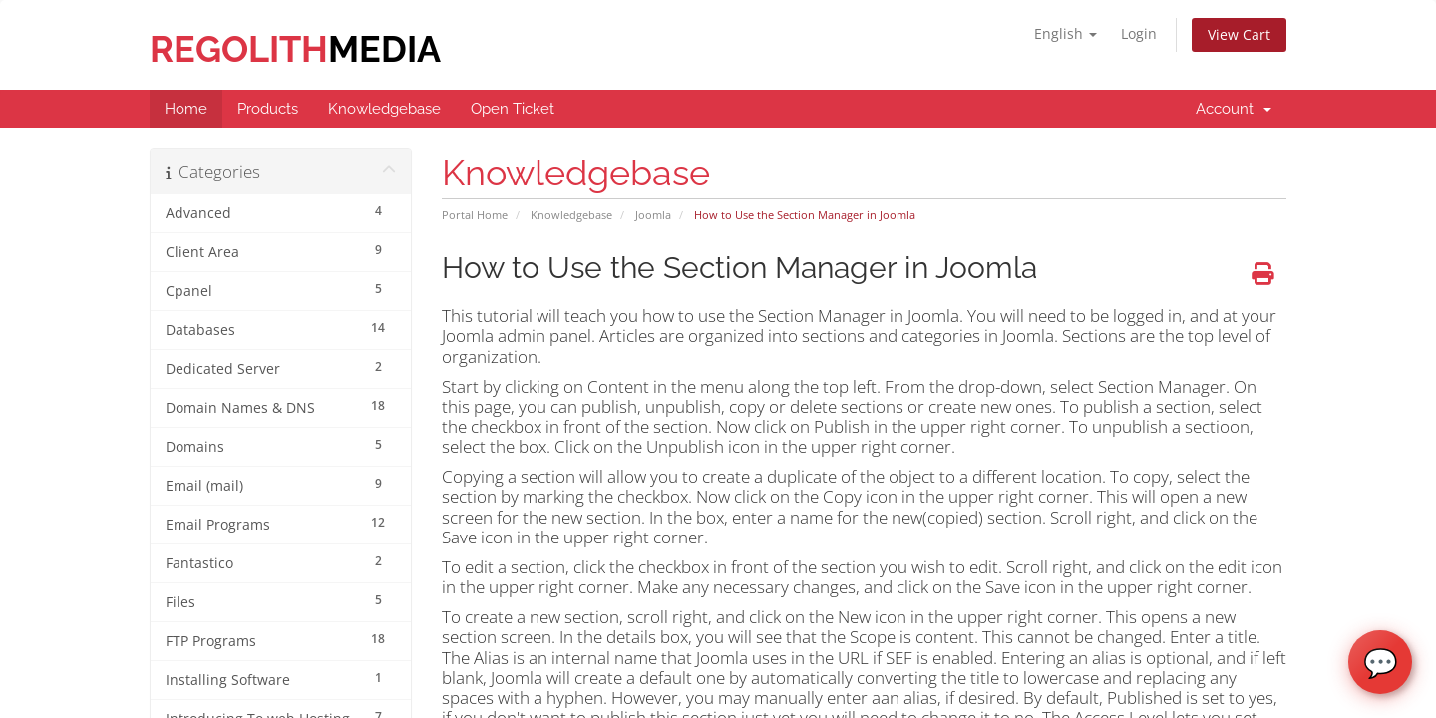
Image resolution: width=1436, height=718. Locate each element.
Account (1233, 109)
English (1065, 33)
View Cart (1239, 34)
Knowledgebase (571, 214)
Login (1139, 33)
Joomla (653, 214)
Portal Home (475, 214)
